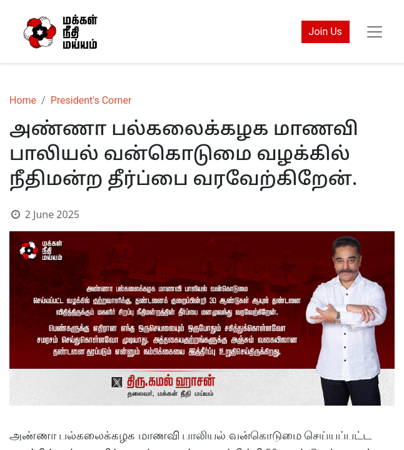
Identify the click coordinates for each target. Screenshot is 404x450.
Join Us (325, 32)
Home (22, 100)
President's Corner (91, 100)
